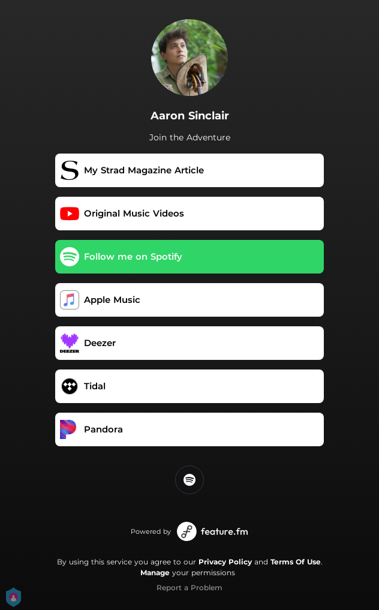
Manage (155, 572)
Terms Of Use (295, 561)
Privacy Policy (225, 561)
